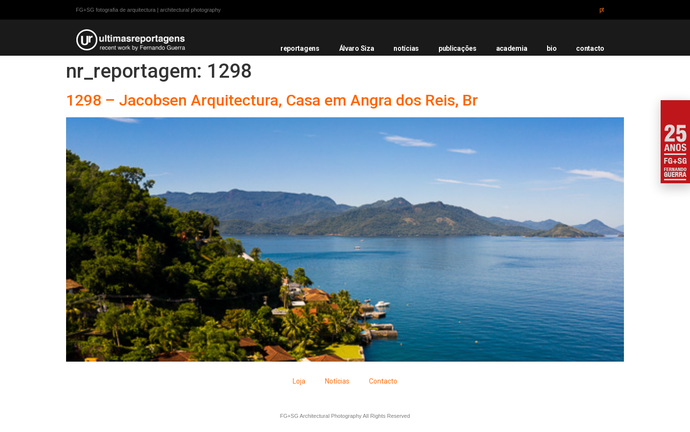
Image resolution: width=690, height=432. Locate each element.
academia (512, 48)
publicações (457, 48)
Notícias (337, 381)
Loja (299, 381)
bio (551, 48)
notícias (406, 48)
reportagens (300, 48)
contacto (590, 48)
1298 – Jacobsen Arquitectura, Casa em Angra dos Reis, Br (272, 100)
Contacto (383, 381)
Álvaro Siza (356, 48)
